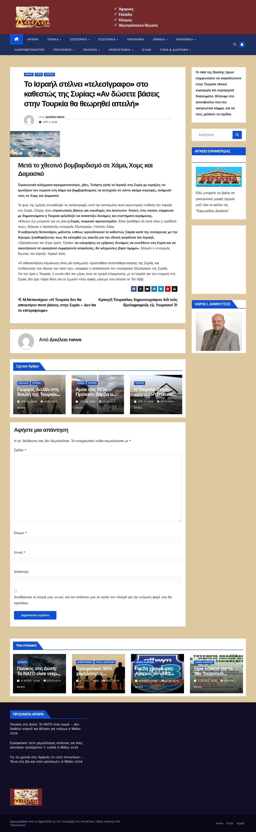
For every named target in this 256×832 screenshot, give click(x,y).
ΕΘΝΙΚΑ (159, 39)
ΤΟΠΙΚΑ (53, 39)
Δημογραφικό (84, 662)
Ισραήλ (28, 74)
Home (219, 823)
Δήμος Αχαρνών (145, 662)
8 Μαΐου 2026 (31, 680)
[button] (234, 44)
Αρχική (240, 823)
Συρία (39, 74)
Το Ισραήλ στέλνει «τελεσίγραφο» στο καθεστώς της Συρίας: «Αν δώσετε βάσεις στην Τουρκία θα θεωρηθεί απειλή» (91, 93)
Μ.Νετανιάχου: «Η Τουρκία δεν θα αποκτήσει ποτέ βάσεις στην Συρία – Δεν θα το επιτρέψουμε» (57, 305)
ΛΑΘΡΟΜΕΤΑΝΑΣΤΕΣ (29, 50)
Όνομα (20, 533)
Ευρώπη (22, 662)
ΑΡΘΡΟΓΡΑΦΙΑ (120, 50)
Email (20, 552)
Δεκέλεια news (54, 117)
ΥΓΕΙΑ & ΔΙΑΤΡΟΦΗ (174, 50)
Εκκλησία (23, 383)
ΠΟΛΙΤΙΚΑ (90, 50)
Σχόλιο (20, 450)
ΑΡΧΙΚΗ (33, 39)
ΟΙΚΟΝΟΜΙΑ (135, 39)
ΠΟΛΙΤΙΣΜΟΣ (62, 50)
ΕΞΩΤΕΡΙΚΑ (108, 39)
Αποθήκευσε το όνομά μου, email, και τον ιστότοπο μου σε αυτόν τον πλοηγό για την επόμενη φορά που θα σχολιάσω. (93, 600)
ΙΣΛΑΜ (146, 50)
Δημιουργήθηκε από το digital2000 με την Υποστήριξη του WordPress (52, 821)
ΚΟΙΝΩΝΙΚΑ (185, 39)
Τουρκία (49, 74)
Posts (229, 823)
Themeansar (17, 825)
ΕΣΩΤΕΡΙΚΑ (79, 39)
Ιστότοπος (21, 572)
